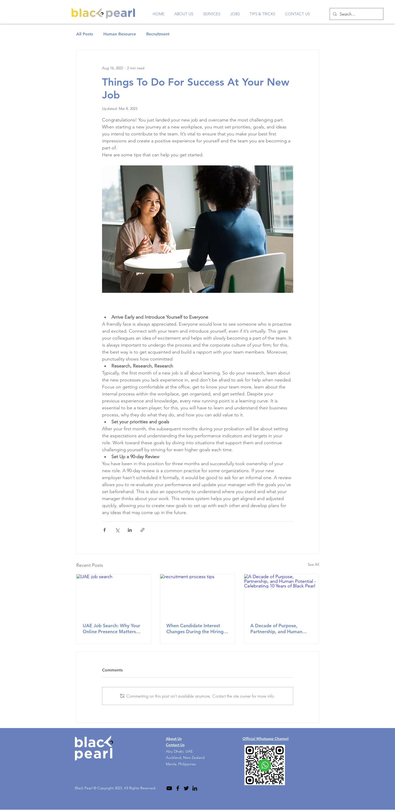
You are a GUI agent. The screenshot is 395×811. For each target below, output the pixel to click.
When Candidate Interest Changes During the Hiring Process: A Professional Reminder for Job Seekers (194, 628)
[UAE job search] (113, 595)
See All (313, 564)
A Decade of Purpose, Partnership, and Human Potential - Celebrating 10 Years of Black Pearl (278, 628)
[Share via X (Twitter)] (117, 529)
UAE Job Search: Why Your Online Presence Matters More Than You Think (111, 628)
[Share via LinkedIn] (129, 529)
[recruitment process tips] (197, 595)
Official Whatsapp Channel (266, 738)
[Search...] (356, 14)
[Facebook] (177, 788)
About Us (174, 738)
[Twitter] (186, 788)
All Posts (84, 34)
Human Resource (119, 34)
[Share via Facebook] (104, 529)
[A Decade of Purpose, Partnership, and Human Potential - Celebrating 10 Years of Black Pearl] (281, 595)
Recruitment (157, 34)
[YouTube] (169, 788)
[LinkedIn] (194, 788)
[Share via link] (142, 529)
